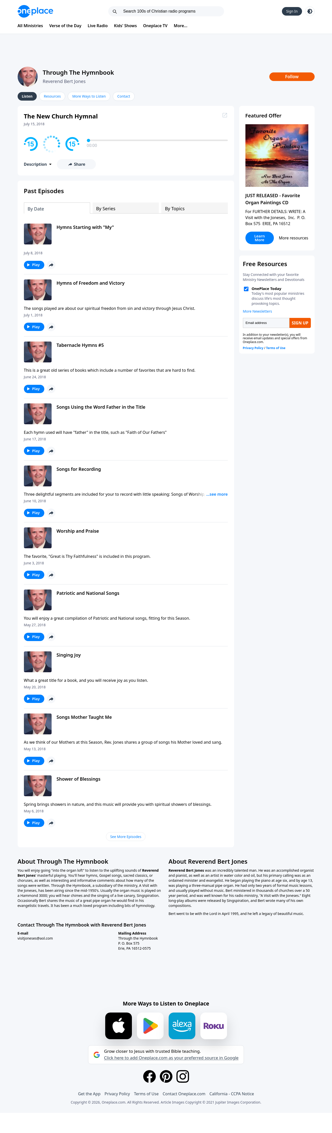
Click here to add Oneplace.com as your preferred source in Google (171, 1058)
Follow (292, 76)
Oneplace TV (155, 25)
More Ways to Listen (89, 96)
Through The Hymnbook (78, 72)
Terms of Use (146, 1094)
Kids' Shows (125, 25)
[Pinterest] (166, 1076)
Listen (27, 96)
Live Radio (98, 25)
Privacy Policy (117, 1094)
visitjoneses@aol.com (35, 938)
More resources (293, 238)
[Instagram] (182, 1076)
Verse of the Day (65, 25)
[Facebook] (149, 1076)
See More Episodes (125, 836)
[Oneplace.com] (35, 11)
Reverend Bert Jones (64, 81)
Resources (52, 96)
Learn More (259, 237)
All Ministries (30, 25)
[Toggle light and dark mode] (310, 11)
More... (180, 25)
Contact (123, 96)
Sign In (292, 11)
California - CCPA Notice (231, 1094)
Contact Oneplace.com (184, 1094)
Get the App (89, 1094)
